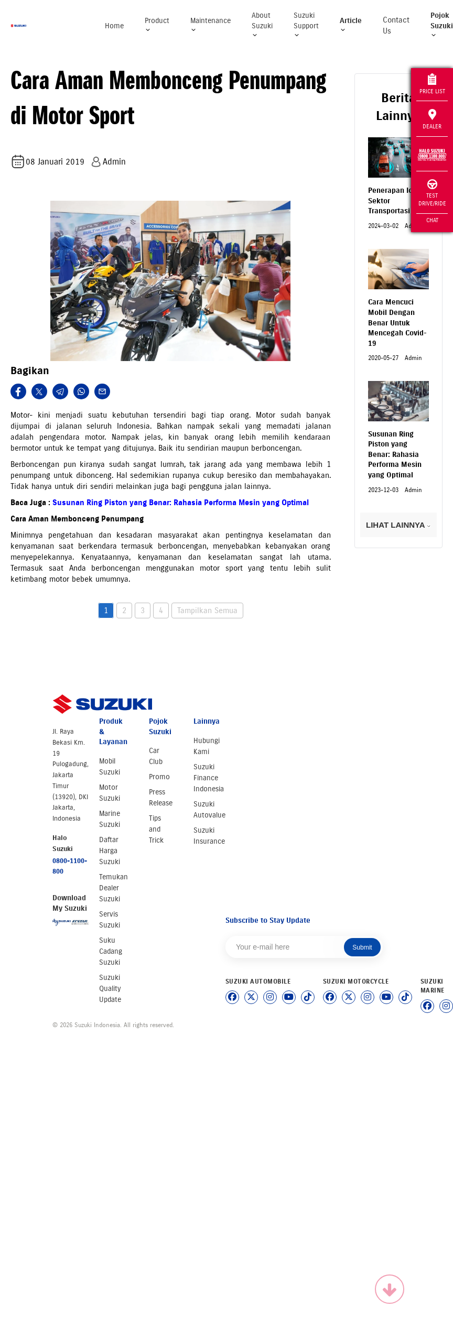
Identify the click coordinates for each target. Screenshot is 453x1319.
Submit (362, 947)
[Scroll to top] (389, 1289)
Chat (432, 220)
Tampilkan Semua (207, 610)
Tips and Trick (156, 829)
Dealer (432, 119)
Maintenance (210, 25)
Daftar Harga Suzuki (109, 850)
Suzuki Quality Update (110, 988)
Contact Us (396, 25)
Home (114, 25)
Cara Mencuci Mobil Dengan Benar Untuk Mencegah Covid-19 (397, 322)
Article (351, 25)
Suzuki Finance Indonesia (208, 777)
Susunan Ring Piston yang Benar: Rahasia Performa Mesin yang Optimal (180, 502)
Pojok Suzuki (441, 24)
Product (157, 25)
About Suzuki (262, 24)
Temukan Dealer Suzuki (113, 888)
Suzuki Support (306, 24)
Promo (159, 776)
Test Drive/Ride (432, 193)
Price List (432, 84)
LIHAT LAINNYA (398, 524)
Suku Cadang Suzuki (110, 951)
